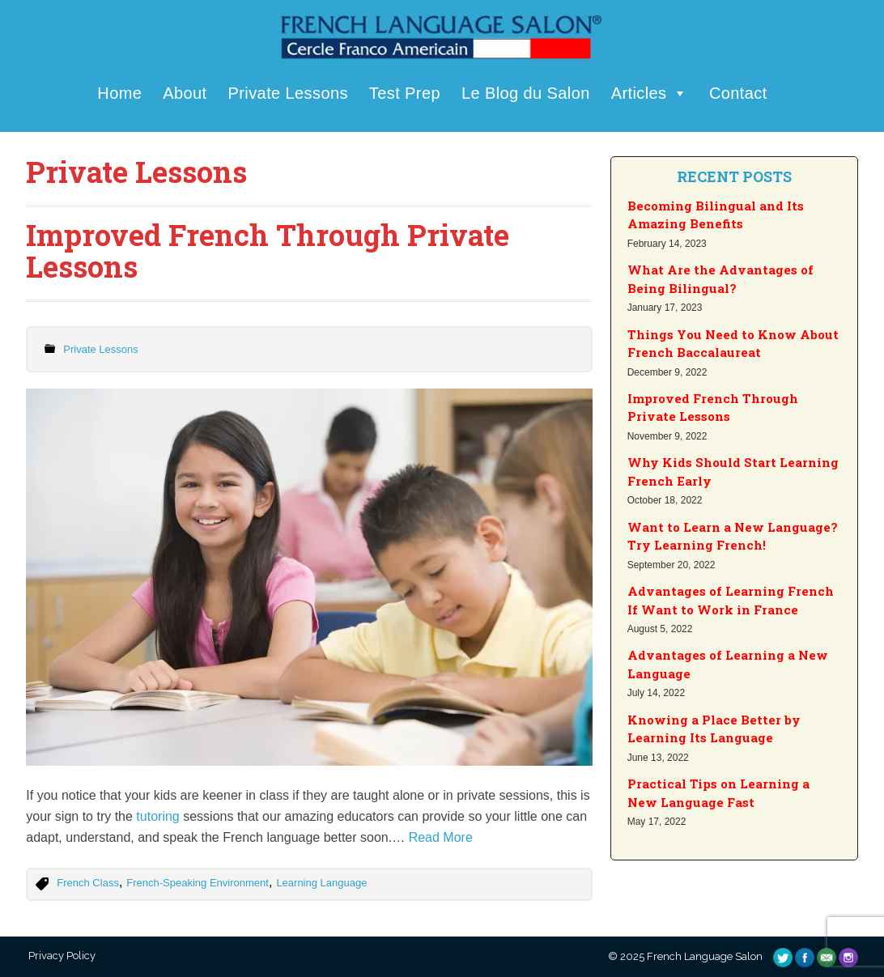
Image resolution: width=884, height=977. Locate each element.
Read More (441, 837)
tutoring (157, 816)
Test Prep (404, 93)
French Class (88, 883)
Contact (738, 93)
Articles (649, 93)
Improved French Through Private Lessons (267, 251)
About (184, 93)
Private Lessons (288, 93)
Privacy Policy (61, 955)
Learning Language (321, 883)
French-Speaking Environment (197, 883)
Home (119, 93)
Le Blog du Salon (525, 93)
